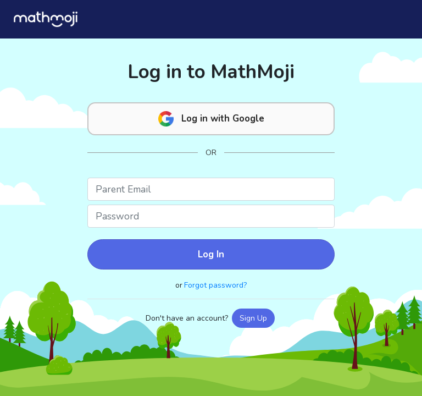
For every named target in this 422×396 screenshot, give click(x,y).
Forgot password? (215, 285)
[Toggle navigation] (395, 19)
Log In (211, 254)
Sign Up (253, 318)
